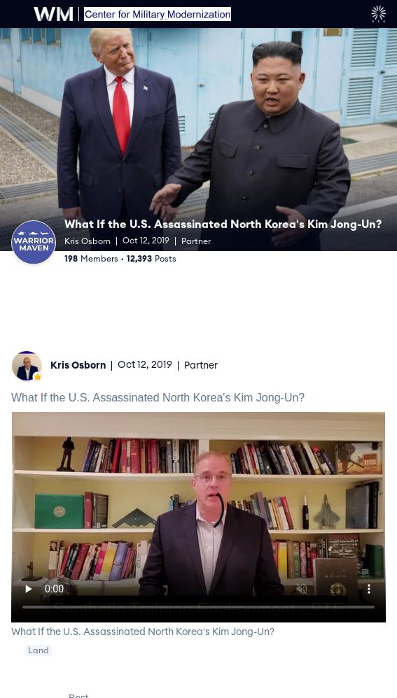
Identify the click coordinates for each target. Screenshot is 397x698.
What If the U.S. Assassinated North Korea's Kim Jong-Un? (223, 224)
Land (38, 650)
